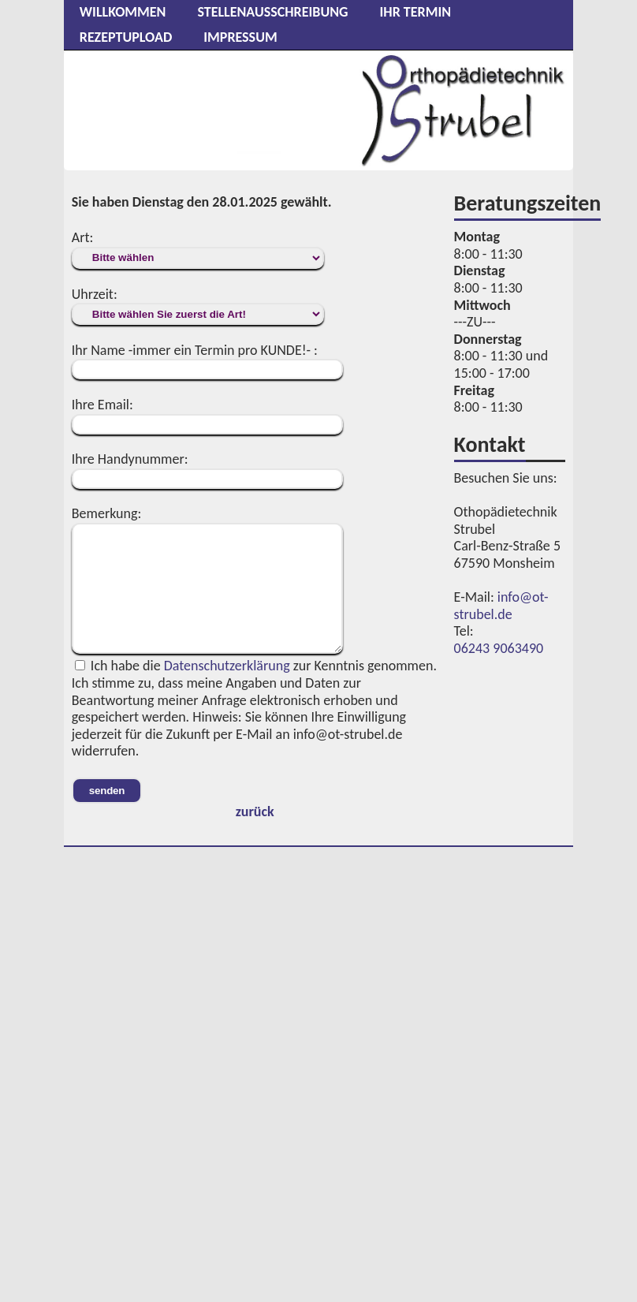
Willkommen (123, 12)
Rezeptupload (126, 37)
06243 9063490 (499, 648)
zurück (255, 811)
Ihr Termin (415, 12)
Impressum (240, 37)
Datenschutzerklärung (227, 665)
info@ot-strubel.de (501, 605)
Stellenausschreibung (272, 12)
